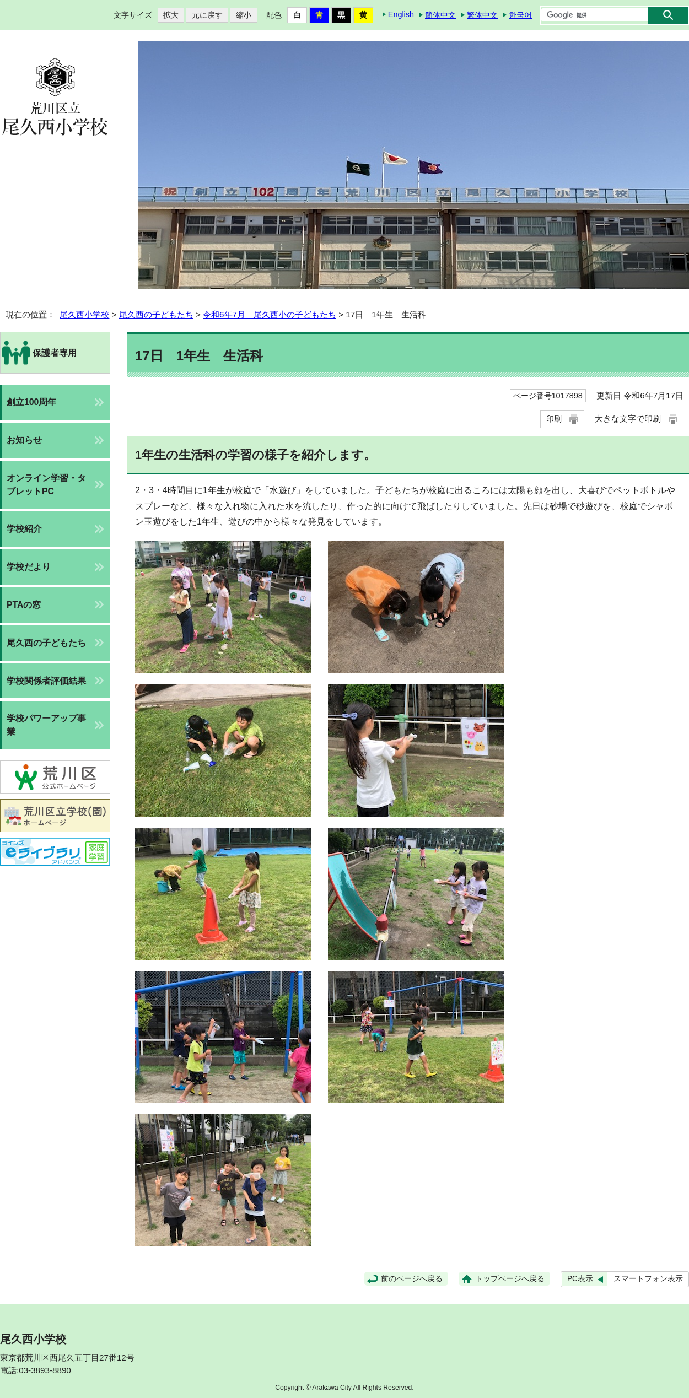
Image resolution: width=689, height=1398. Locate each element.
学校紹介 (24, 528)
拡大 (168, 15)
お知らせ (24, 440)
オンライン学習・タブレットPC (46, 484)
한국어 (520, 14)
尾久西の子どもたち (156, 314)
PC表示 (580, 1279)
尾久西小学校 (84, 314)
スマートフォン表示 (648, 1279)
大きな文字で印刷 (628, 418)
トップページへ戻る (510, 1279)
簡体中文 (440, 14)
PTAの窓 (24, 604)
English (401, 14)
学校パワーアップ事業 (46, 725)
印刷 (554, 418)
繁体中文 (482, 14)
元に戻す (204, 15)
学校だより (29, 566)
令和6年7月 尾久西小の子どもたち (269, 314)
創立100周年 (31, 402)
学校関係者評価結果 (46, 680)
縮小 (240, 15)
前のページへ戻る (412, 1279)
